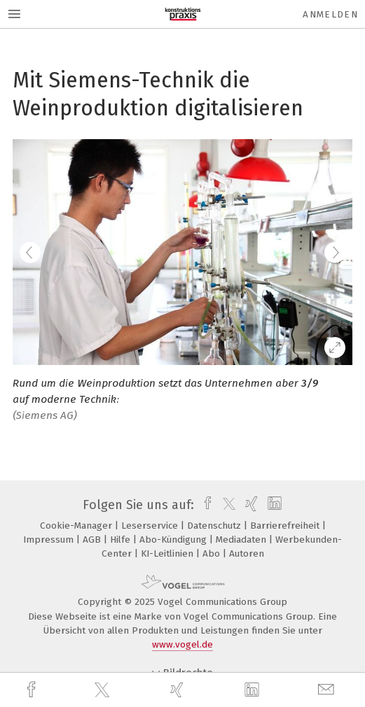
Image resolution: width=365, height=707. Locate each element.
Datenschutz (215, 525)
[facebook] (33, 690)
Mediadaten (242, 539)
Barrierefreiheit (286, 525)
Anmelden (330, 14)
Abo (212, 553)
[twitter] (103, 690)
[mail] (328, 690)
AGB (93, 539)
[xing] (178, 690)
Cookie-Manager (77, 525)
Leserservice (151, 525)
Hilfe (121, 539)
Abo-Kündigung (174, 539)
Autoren (246, 553)
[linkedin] (253, 690)
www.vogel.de (182, 644)
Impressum (49, 539)
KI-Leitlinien (168, 553)
